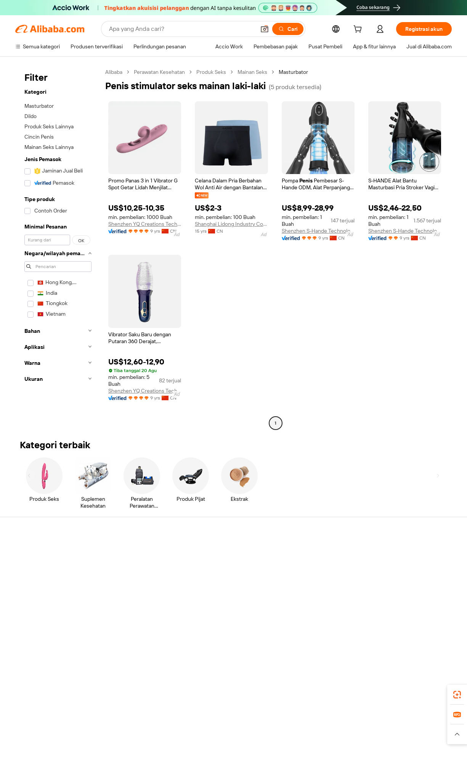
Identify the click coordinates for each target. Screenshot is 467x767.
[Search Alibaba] (181, 29)
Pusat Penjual (302, 566)
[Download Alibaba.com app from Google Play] (426, 685)
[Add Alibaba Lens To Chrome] (136, 685)
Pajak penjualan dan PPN (225, 581)
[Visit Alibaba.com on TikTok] (436, 625)
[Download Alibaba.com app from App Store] (370, 685)
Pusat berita (390, 581)
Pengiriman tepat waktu (133, 589)
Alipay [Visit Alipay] (222, 719)
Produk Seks (211, 72)
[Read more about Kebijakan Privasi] (293, 730)
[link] (457, 695)
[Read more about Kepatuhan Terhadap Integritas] (416, 730)
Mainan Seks (252, 72)
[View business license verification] (301, 745)
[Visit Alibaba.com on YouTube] (424, 625)
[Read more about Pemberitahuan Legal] (93, 730)
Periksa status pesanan (42, 581)
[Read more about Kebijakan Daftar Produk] (152, 730)
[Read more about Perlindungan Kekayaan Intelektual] (227, 730)
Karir (381, 595)
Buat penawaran (215, 552)
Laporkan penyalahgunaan (46, 610)
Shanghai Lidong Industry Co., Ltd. (231, 224)
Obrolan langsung (36, 566)
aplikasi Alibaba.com (313, 685)
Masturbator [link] (293, 72)
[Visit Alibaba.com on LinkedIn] (390, 625)
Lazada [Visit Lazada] (244, 719)
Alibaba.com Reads (218, 595)
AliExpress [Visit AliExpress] (114, 719)
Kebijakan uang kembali (132, 575)
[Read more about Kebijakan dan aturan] (38, 730)
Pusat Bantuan (32, 552)
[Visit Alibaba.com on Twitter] (401, 625)
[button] (264, 29)
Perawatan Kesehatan (159, 72)
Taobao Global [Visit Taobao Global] (275, 719)
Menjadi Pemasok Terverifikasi (321, 581)
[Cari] (287, 29)
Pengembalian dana (38, 595)
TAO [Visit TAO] (303, 719)
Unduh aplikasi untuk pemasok (322, 610)
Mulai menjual (302, 552)
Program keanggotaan (222, 566)
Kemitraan (298, 595)
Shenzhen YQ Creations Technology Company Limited (144, 224)
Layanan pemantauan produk (139, 618)
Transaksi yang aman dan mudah (143, 560)
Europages (354, 719)
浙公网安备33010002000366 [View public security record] (343, 745)
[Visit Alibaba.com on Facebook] (379, 625)
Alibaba (113, 72)
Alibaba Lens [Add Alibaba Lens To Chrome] (59, 685)
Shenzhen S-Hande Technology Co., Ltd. (318, 231)
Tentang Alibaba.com (400, 552)
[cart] (359, 30)
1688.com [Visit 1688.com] (144, 719)
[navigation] (58, 248)
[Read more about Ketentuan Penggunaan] (346, 730)
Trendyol (325, 719)
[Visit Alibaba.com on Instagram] (413, 625)
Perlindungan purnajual (132, 604)
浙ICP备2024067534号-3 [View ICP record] (421, 745)
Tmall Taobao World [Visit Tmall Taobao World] (186, 719)
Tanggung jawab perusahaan (409, 566)
